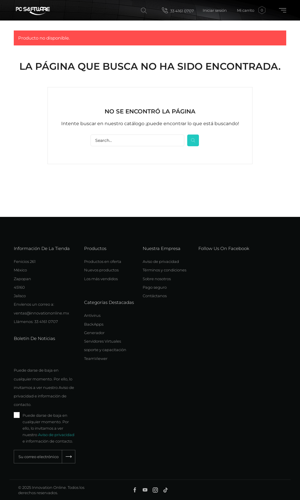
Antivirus (92, 315)
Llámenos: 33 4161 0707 (36, 321)
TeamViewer (96, 358)
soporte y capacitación (105, 349)
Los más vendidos (101, 278)
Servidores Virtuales (102, 341)
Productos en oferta (102, 261)
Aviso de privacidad (56, 434)
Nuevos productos (101, 270)
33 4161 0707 (178, 10)
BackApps (93, 324)
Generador (94, 332)
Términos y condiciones (164, 270)
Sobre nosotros (157, 278)
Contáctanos (155, 295)
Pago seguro (155, 287)
